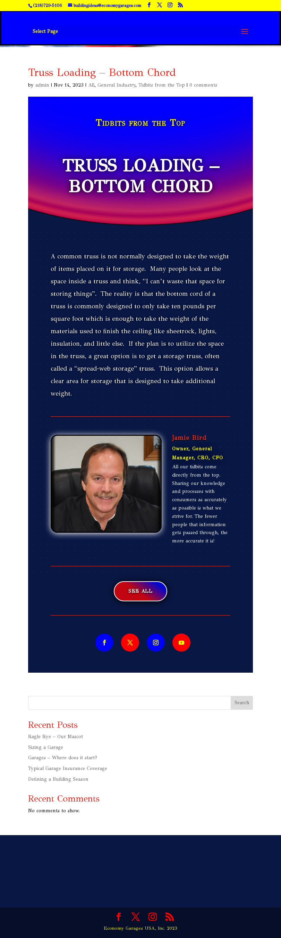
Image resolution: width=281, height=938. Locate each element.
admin (42, 85)
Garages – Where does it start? (62, 758)
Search (242, 703)
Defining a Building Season (58, 779)
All (91, 85)
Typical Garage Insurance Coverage (67, 768)
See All (140, 591)
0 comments (203, 85)
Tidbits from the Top (161, 85)
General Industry (116, 85)
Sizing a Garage (45, 747)
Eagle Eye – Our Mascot (55, 737)
